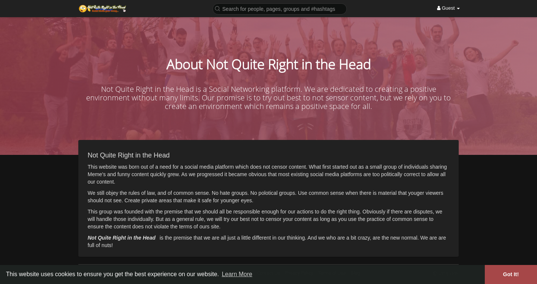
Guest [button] (448, 8)
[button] (279, 8)
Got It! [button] (511, 274)
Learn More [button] (237, 274)
